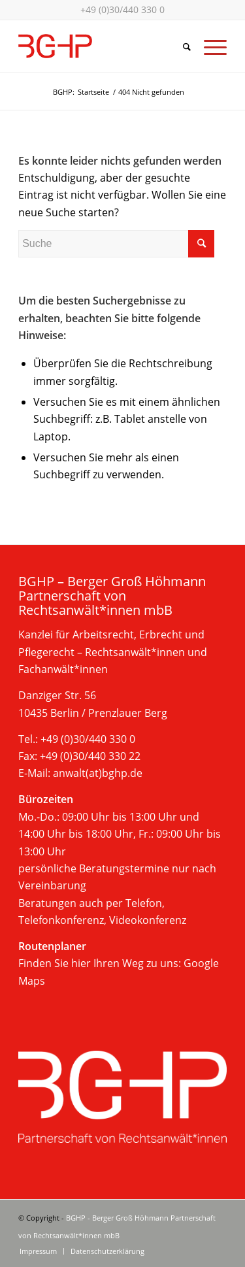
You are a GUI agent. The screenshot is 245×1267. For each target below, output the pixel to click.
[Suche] (180, 46)
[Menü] (209, 46)
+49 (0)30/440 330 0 (122, 9)
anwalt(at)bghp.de (97, 773)
